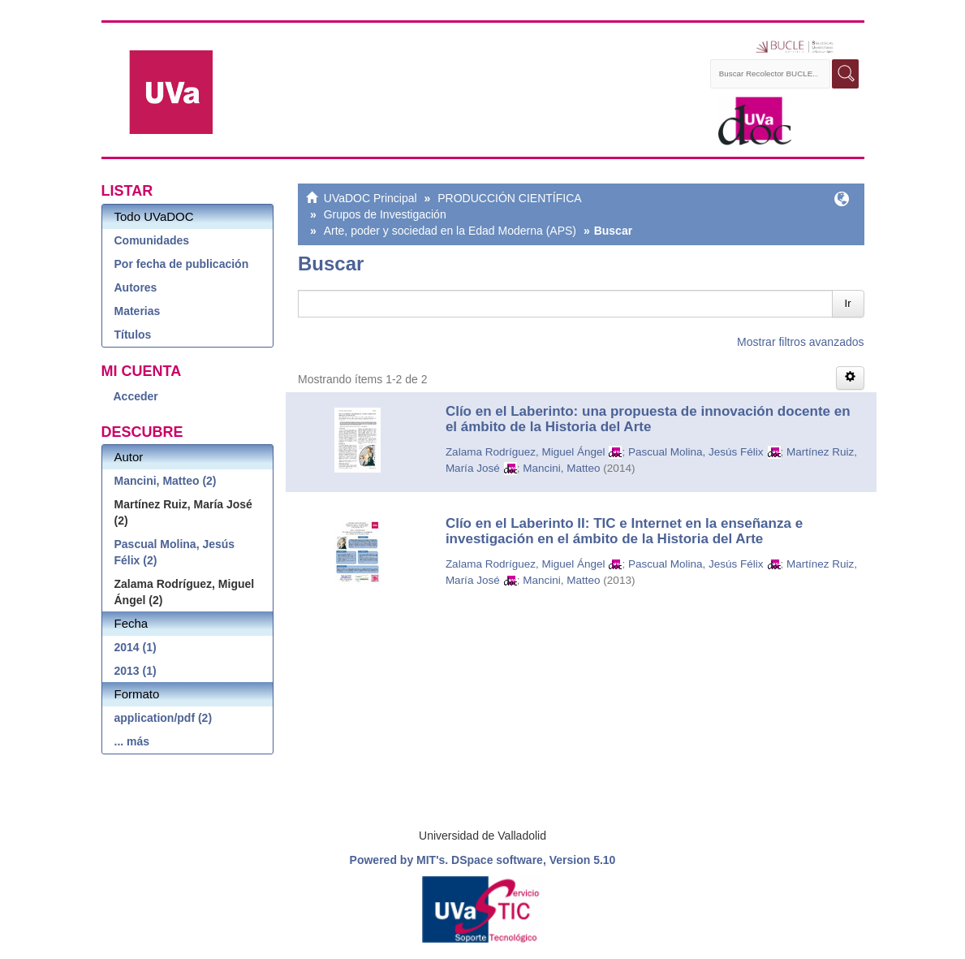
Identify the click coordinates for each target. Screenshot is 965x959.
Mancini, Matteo (561, 468)
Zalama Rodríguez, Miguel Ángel (525, 452)
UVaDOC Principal (370, 198)
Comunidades (152, 240)
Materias (137, 311)
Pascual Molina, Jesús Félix (696, 452)
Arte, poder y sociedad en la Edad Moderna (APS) (450, 230)
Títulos (133, 334)
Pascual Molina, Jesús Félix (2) (174, 552)
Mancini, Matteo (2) (165, 480)
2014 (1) (135, 647)
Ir (848, 303)
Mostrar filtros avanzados (800, 341)
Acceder (136, 396)
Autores (135, 287)
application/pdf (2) (163, 717)
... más (132, 741)
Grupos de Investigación (385, 214)
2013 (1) (135, 670)
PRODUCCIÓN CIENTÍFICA (509, 198)
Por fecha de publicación (181, 263)
